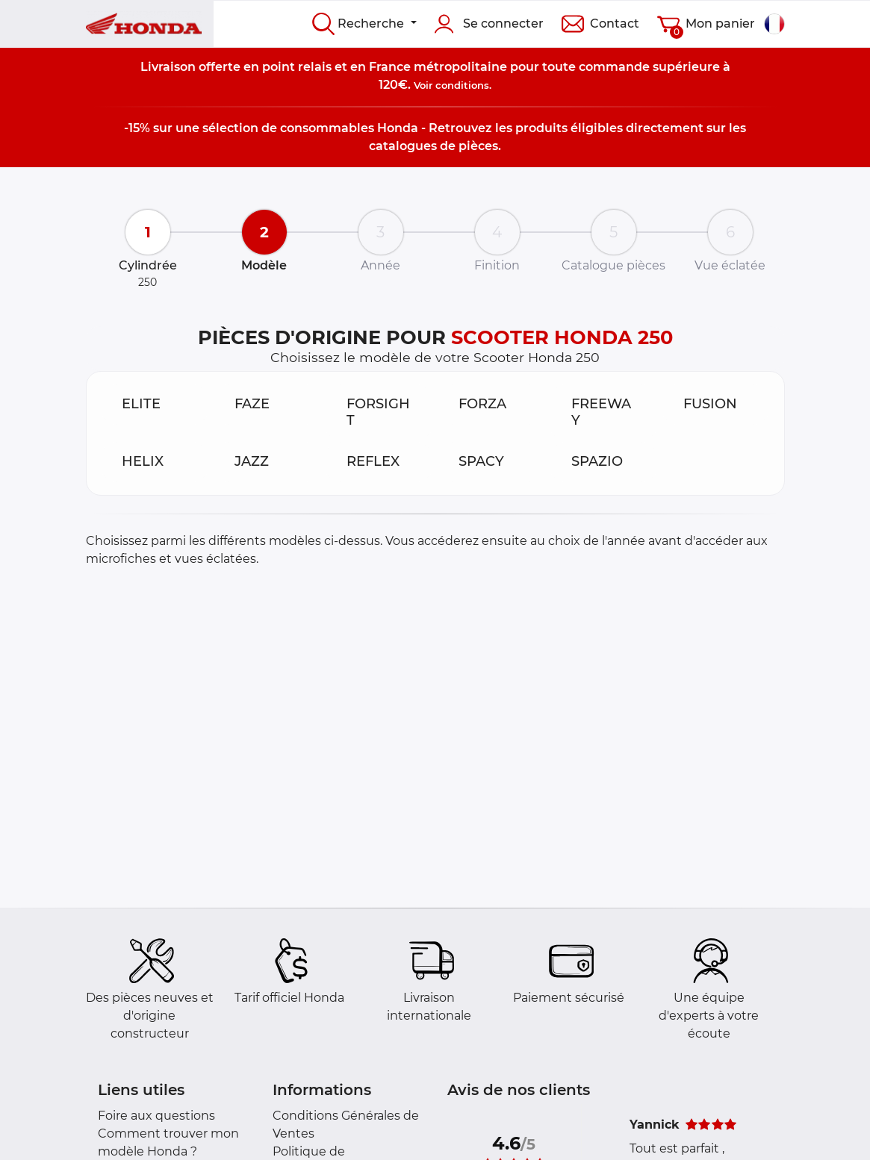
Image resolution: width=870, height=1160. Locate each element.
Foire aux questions (156, 1115)
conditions (462, 85)
